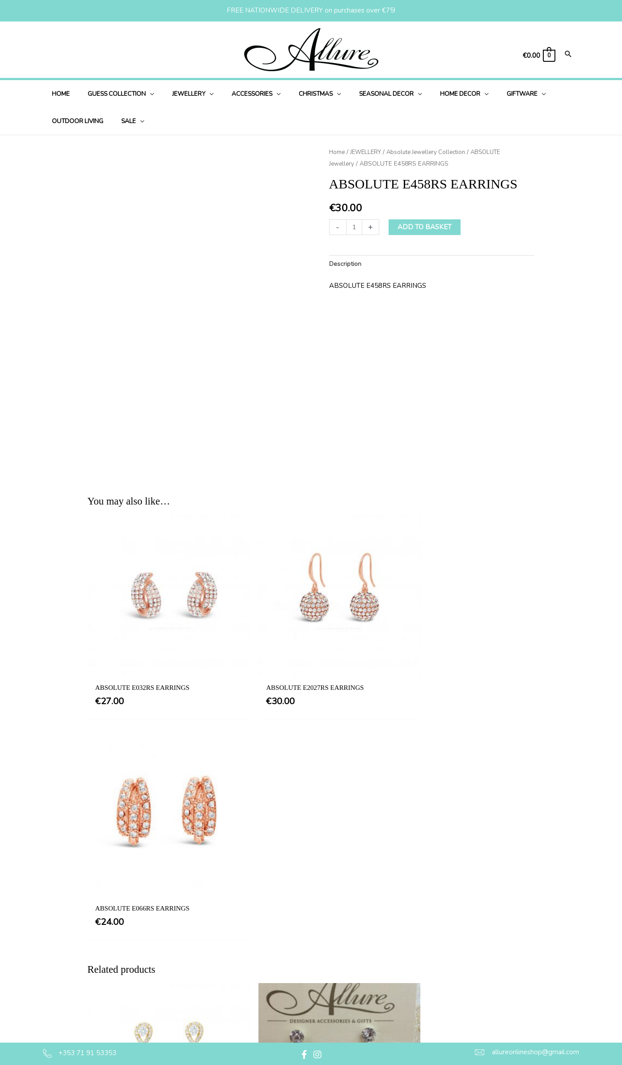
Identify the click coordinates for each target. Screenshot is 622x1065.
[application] (141, 94)
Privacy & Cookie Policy (322, 968)
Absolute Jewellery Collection (432, 152)
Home (337, 152)
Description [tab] (346, 264)
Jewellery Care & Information (330, 1022)
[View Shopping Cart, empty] (538, 56)
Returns (298, 1004)
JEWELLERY (368, 152)
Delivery (299, 986)
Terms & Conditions (316, 949)
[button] (304, 1054)
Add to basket (426, 226)
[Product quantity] (355, 227)
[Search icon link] (568, 55)
